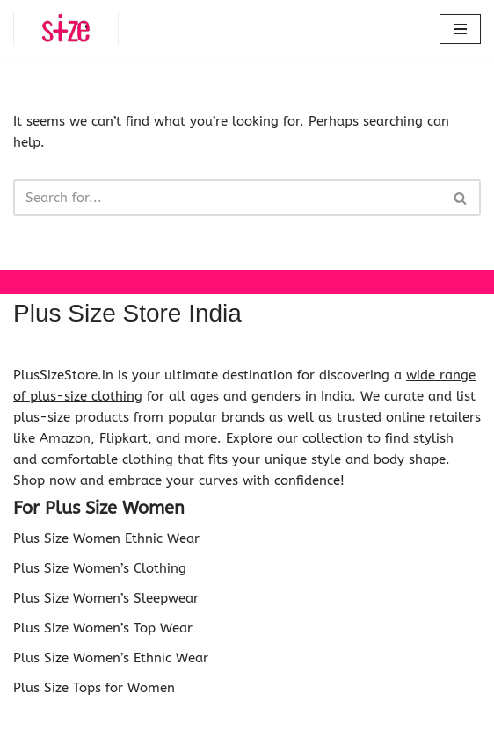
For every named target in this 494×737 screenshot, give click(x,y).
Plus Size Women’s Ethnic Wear (110, 658)
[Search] (227, 197)
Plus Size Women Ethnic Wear (106, 538)
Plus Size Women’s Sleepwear (106, 598)
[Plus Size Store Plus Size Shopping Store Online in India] (66, 29)
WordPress (308, 719)
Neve (169, 719)
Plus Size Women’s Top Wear (103, 628)
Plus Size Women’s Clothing (99, 568)
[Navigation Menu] (460, 29)
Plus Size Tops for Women (94, 688)
